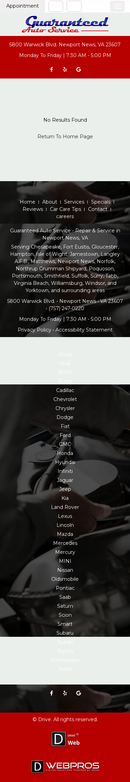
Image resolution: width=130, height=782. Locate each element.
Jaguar (65, 480)
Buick (65, 381)
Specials (101, 202)
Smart (65, 624)
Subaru (65, 633)
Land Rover (65, 507)
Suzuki (65, 642)
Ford (65, 435)
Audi (65, 363)
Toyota (65, 651)
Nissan (65, 570)
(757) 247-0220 (66, 308)
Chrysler (65, 408)
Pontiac (65, 588)
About (49, 202)
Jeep (65, 489)
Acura (65, 354)
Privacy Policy (34, 330)
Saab (65, 597)
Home (27, 202)
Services (74, 202)
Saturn (65, 606)
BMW (65, 372)
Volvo (65, 669)
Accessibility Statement (84, 330)
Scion (65, 615)
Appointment (22, 6)
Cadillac (65, 390)
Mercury (65, 552)
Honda (65, 453)
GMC (65, 444)
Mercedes (65, 543)
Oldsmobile (65, 579)
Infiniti (65, 471)
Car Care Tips (65, 209)
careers (65, 216)
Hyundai (65, 462)
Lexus (65, 516)
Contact (97, 209)
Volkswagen (65, 660)
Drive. (45, 719)
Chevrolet (65, 399)
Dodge (65, 417)
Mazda (65, 534)
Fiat (65, 426)
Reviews (33, 209)
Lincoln (65, 525)
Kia (65, 498)
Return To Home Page (65, 136)
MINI (65, 561)
